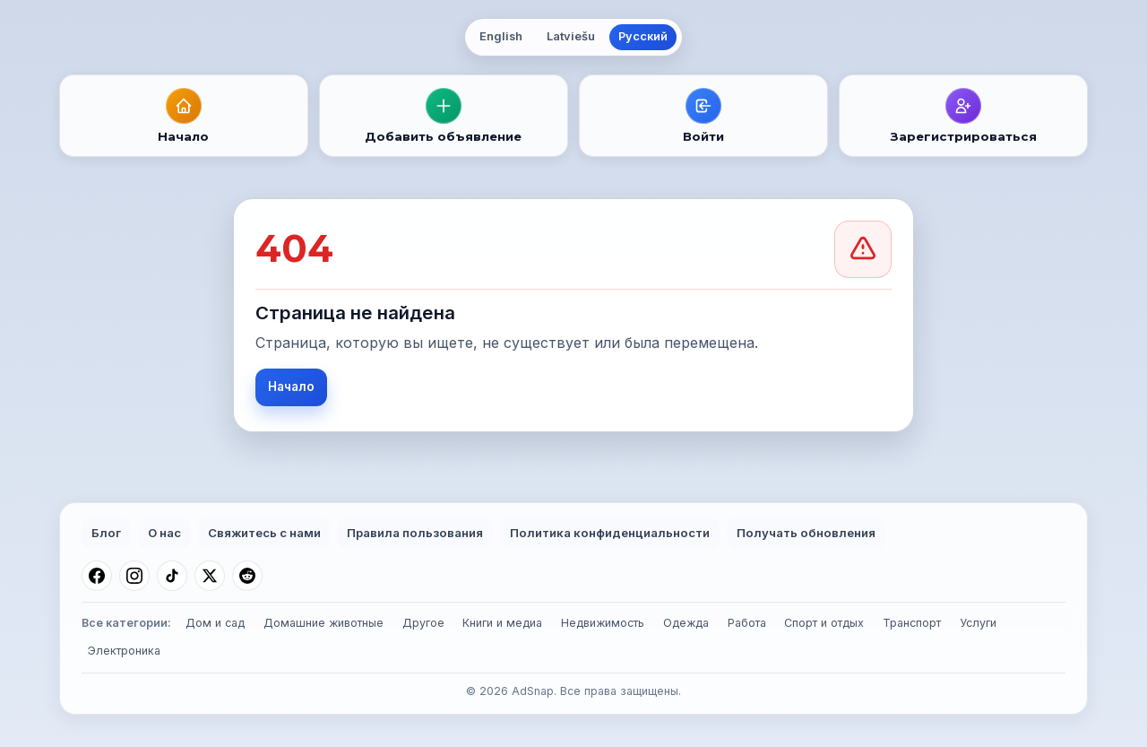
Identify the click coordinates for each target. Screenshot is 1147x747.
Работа (747, 623)
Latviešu (571, 36)
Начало (291, 386)
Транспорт (912, 623)
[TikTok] (172, 575)
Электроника (124, 650)
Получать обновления (806, 533)
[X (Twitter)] (209, 575)
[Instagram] (134, 575)
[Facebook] (97, 575)
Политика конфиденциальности (610, 533)
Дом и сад (215, 623)
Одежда (686, 623)
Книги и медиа (502, 623)
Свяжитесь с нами (264, 533)
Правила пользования (415, 533)
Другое (423, 623)
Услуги (978, 623)
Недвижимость (602, 623)
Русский (643, 36)
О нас (164, 533)
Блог (106, 533)
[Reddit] (247, 575)
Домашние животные (323, 623)
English (500, 36)
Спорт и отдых (824, 623)
